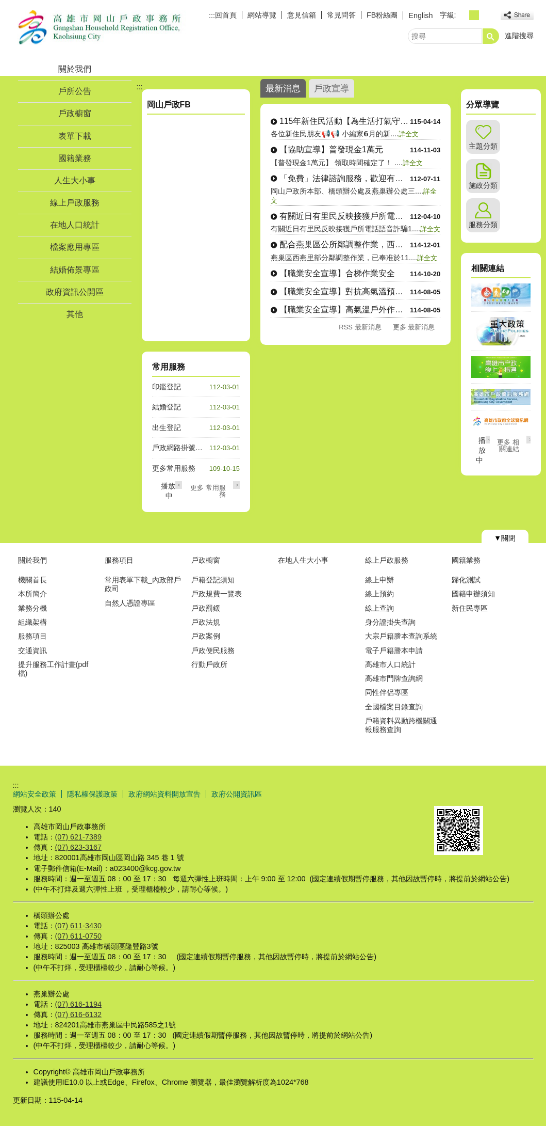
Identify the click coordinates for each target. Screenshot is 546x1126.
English (420, 15)
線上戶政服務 (75, 202)
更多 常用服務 (208, 491)
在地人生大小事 (303, 560)
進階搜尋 (519, 35)
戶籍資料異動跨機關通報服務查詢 (401, 725)
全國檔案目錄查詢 (394, 707)
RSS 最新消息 (360, 327)
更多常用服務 (173, 468)
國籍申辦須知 (473, 594)
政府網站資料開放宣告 (164, 794)
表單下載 (74, 136)
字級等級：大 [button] (485, 15)
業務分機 (32, 608)
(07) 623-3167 (78, 847)
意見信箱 (301, 15)
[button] (491, 36)
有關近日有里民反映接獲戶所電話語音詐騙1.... (344, 216)
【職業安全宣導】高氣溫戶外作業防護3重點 (344, 309)
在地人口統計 (75, 224)
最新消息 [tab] (283, 88)
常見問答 (341, 15)
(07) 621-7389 (78, 837)
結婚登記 (166, 407)
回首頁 (226, 15)
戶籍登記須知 (213, 580)
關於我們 (74, 69)
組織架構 (32, 622)
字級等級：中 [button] (474, 15)
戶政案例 (205, 636)
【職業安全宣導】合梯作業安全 (337, 273)
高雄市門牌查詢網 (394, 678)
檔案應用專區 (75, 247)
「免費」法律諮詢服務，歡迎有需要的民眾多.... (344, 178)
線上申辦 (379, 580)
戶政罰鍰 (205, 608)
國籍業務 (74, 158)
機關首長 (32, 580)
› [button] (236, 485)
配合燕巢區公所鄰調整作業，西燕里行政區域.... (344, 244)
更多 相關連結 (508, 445)
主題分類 (483, 146)
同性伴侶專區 (386, 692)
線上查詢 (379, 608)
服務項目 (32, 636)
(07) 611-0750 (78, 936)
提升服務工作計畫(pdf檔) (53, 668)
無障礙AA (496, 793)
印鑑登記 (166, 387)
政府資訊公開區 (75, 292)
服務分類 (483, 224)
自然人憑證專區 (130, 603)
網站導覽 (261, 15)
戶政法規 (205, 622)
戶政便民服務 (213, 650)
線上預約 (379, 594)
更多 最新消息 (414, 327)
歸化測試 (466, 580)
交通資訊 (32, 650)
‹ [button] (178, 485)
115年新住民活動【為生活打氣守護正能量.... (344, 121)
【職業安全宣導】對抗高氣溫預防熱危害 (344, 291)
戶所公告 (74, 91)
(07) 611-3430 (78, 926)
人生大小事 (74, 180)
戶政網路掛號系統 (181, 447)
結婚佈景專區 (75, 269)
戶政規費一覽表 (216, 594)
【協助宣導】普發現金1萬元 (331, 149)
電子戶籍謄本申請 (394, 650)
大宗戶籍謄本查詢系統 (401, 636)
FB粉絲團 (382, 15)
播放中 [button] (481, 450)
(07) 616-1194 (78, 1004)
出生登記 (166, 427)
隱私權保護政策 (92, 794)
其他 (75, 314)
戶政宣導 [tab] (331, 88)
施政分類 (483, 185)
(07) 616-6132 (78, 1014)
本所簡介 (32, 594)
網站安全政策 (34, 794)
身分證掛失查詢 (390, 622)
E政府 (445, 792)
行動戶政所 (209, 664)
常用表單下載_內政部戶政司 (143, 584)
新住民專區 (470, 608)
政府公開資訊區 (236, 794)
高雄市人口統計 (390, 664)
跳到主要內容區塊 (5, 5)
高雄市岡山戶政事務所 (100, 27)
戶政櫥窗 (74, 113)
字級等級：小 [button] (462, 15)
